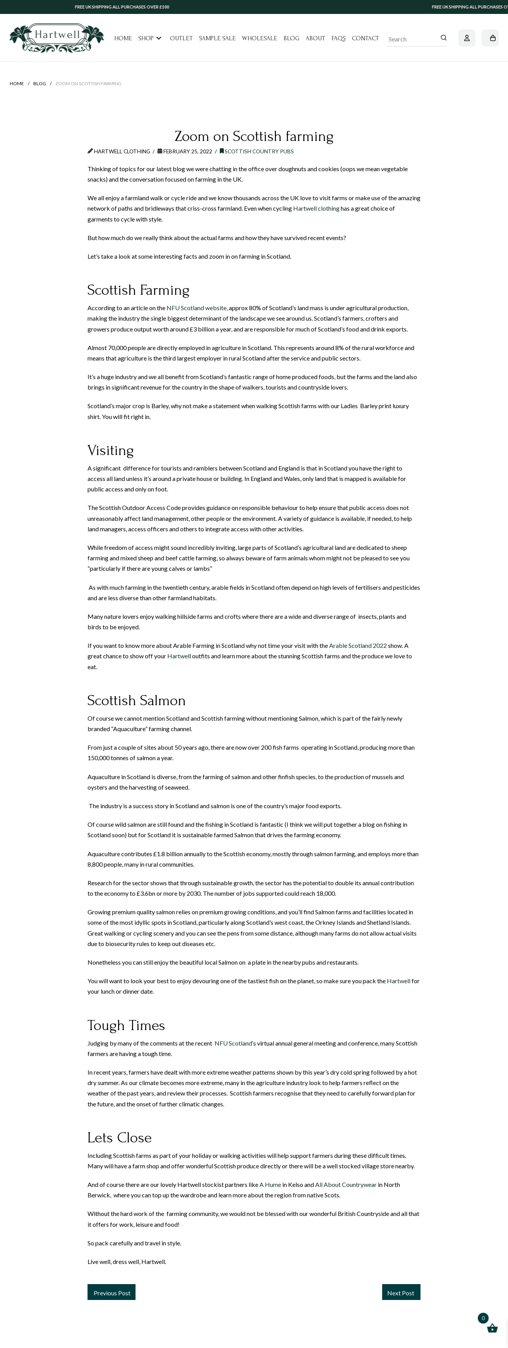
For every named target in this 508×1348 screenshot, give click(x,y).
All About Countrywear (346, 1184)
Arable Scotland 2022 (358, 645)
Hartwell (398, 980)
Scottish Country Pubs (256, 151)
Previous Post (111, 1292)
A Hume (270, 1184)
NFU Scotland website (196, 307)
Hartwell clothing (316, 208)
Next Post (401, 1292)
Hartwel (178, 655)
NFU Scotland (233, 1043)
